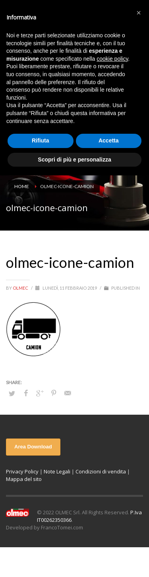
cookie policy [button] (112, 59)
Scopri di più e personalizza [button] (74, 159)
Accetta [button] (109, 140)
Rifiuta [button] (40, 140)
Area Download (33, 447)
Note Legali (57, 471)
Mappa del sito (24, 479)
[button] (138, 12)
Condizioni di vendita (100, 471)
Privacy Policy (22, 471)
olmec (21, 287)
